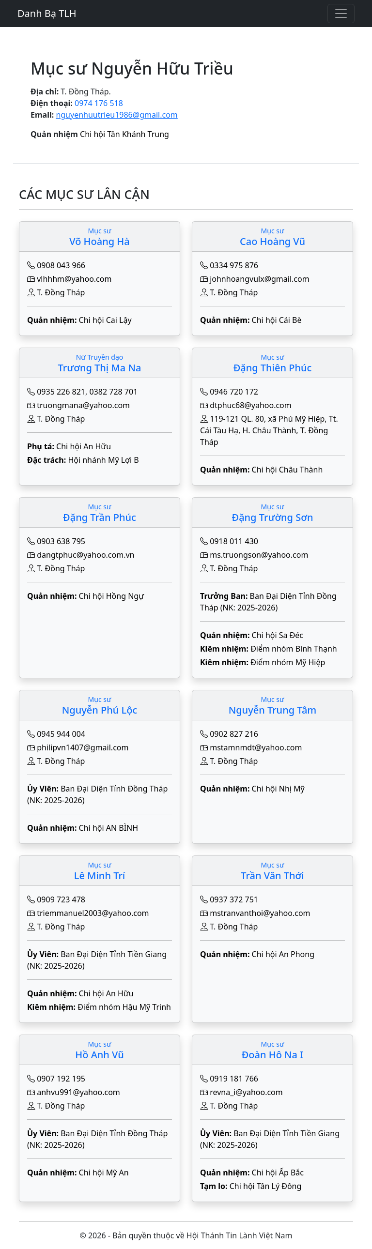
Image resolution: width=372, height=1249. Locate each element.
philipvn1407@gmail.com (82, 747)
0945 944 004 (61, 734)
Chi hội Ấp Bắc (278, 1172)
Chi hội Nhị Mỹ (278, 788)
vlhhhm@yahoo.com (74, 279)
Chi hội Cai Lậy (105, 320)
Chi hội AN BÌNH (109, 828)
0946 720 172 (234, 391)
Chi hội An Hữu (83, 446)
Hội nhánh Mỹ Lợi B (103, 460)
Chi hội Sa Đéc (277, 635)
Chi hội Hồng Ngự (111, 596)
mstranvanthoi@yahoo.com (260, 913)
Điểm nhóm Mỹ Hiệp (287, 662)
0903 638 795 (61, 541)
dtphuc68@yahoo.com (251, 405)
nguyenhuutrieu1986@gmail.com (116, 114)
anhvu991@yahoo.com (78, 1092)
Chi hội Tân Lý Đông (266, 1186)
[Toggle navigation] (341, 13)
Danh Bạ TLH (47, 13)
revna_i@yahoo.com (246, 1092)
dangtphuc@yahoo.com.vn (85, 554)
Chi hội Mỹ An (104, 1172)
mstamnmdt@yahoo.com (256, 747)
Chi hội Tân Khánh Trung (124, 134)
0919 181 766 (234, 1078)
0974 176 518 (99, 103)
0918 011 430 (234, 541)
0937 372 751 (234, 899)
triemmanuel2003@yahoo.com (93, 913)
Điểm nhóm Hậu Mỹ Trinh (124, 1007)
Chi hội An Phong (283, 954)
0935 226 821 (61, 391)
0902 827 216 (234, 734)
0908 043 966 (61, 265)
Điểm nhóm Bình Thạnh (293, 648)
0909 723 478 (61, 899)
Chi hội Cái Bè (277, 320)
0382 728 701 (113, 391)
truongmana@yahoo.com (83, 405)
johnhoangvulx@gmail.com (260, 279)
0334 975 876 (234, 265)
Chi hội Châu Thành (287, 469)
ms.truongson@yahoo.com (259, 554)
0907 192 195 (61, 1078)
